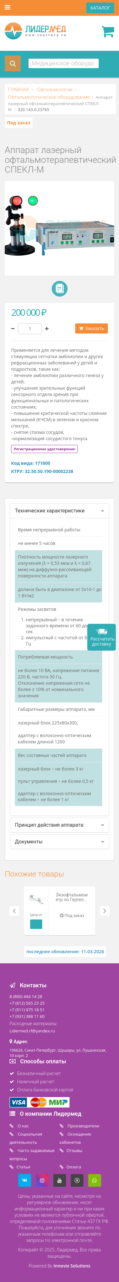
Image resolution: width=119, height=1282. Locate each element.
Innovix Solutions (72, 1266)
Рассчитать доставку (102, 641)
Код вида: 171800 (30, 463)
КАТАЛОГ (100, 8)
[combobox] (64, 63)
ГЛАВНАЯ (19, 89)
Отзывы (75, 1150)
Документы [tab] (29, 842)
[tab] (44, 449)
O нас (23, 1126)
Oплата (74, 1167)
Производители (83, 1126)
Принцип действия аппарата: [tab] (49, 825)
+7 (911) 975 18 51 (27, 1010)
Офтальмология (54, 89)
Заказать (91, 328)
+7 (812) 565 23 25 (27, 1003)
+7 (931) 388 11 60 (27, 1016)
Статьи (23, 1167)
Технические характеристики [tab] (50, 511)
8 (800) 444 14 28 (26, 996)
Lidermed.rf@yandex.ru (32, 1031)
